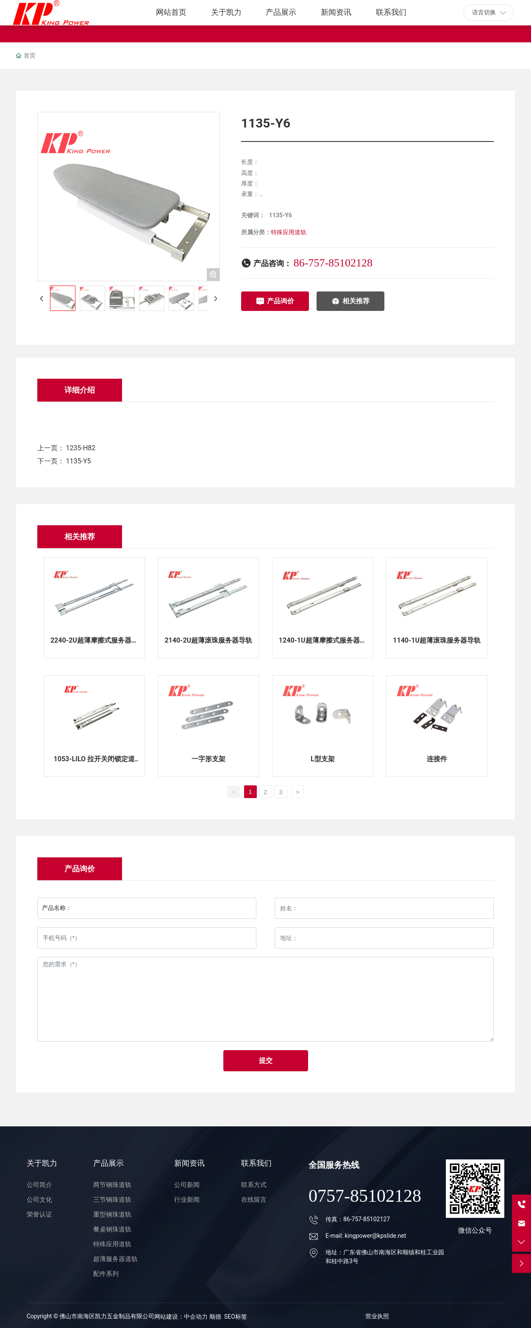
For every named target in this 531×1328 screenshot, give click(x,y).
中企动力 (196, 1316)
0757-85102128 (365, 1196)
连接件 (437, 759)
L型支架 (323, 759)
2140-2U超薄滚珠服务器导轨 (208, 640)
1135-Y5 (78, 461)
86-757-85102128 (333, 263)
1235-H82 (81, 448)
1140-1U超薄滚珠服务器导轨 (437, 640)
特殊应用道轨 (288, 232)
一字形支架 (208, 759)
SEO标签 (235, 1316)
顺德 (215, 1316)
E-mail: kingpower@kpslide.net (365, 1235)
